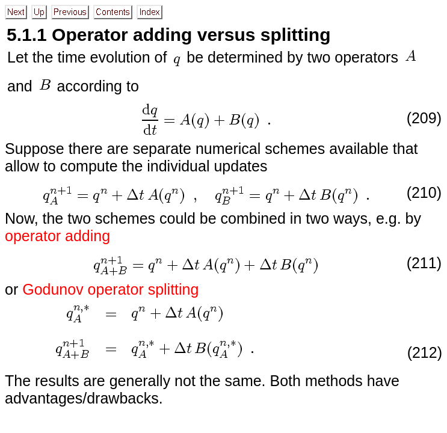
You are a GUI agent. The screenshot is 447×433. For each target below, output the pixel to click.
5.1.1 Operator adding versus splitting (168, 35)
